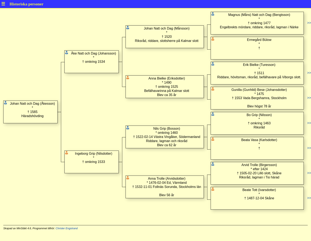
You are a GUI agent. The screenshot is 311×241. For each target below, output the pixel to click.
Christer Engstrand (67, 228)
